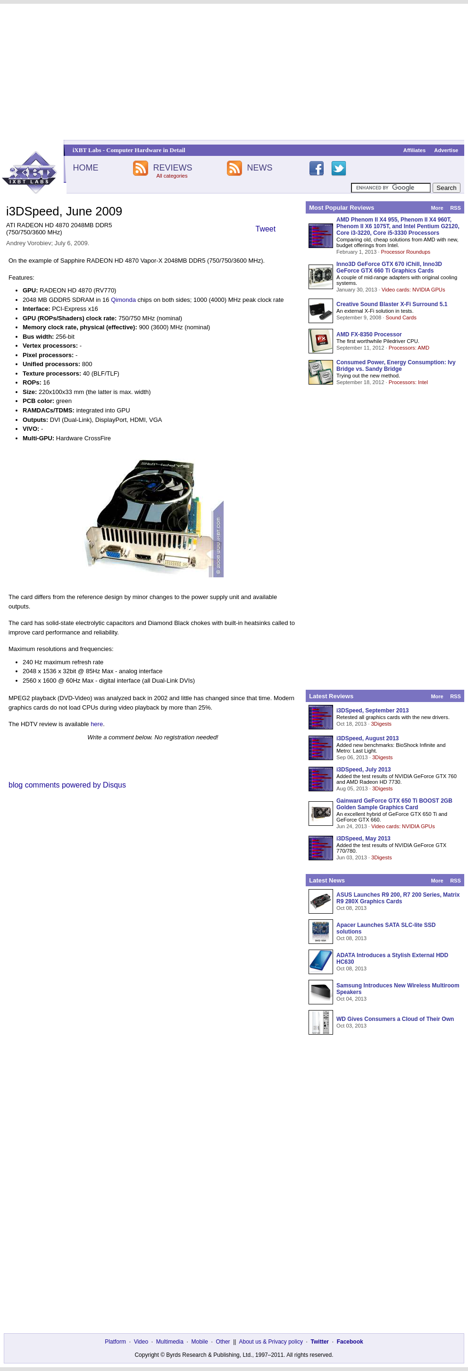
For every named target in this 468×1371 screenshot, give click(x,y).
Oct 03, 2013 (351, 1025)
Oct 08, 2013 (351, 908)
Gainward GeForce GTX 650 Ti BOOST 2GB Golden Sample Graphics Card (394, 804)
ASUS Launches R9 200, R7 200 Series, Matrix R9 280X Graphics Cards (398, 898)
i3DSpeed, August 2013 (367, 738)
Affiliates (414, 150)
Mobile (200, 1341)
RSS (455, 208)
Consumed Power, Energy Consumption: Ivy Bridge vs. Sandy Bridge (396, 365)
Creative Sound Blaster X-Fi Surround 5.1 (391, 304)
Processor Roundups (405, 252)
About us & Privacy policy (270, 1341)
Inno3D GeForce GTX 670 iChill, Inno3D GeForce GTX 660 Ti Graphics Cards (389, 267)
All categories (171, 176)
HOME (85, 167)
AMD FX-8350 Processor (369, 334)
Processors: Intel (408, 382)
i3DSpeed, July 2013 (363, 769)
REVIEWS (172, 167)
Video (141, 1341)
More (437, 208)
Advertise (446, 150)
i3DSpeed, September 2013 (372, 710)
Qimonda (123, 299)
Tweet (266, 229)
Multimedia (170, 1341)
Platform (115, 1341)
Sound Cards (400, 317)
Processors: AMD (409, 348)
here (97, 724)
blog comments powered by (67, 785)
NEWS (260, 167)
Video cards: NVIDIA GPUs (413, 289)
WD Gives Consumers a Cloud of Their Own (395, 1019)
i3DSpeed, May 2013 (363, 838)
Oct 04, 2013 (351, 999)
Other (223, 1341)
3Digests (381, 724)
